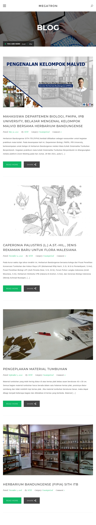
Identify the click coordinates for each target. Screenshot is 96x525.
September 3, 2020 (16, 375)
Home (24, 44)
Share (32, 164)
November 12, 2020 (16, 256)
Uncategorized (44, 132)
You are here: (13, 44)
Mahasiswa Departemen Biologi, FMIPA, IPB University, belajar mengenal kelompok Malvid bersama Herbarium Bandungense (43, 121)
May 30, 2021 (14, 132)
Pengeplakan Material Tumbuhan (35, 369)
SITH (26, 132)
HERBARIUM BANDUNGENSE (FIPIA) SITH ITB (40, 484)
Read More (12, 165)
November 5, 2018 (15, 490)
